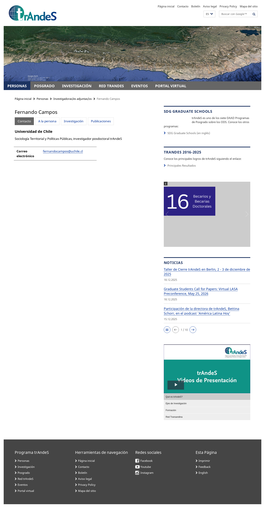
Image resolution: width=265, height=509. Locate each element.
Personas (17, 85)
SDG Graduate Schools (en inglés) (188, 138)
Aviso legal (210, 6)
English (203, 477)
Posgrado (44, 85)
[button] (209, 14)
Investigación (76, 85)
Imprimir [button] (204, 465)
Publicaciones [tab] (101, 121)
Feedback (205, 471)
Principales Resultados (181, 170)
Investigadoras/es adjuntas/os (72, 99)
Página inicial (166, 6)
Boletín (195, 6)
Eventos (139, 85)
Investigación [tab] (74, 121)
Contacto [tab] (24, 121)
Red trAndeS (111, 85)
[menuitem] (207, 401)
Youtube (145, 471)
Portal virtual (170, 85)
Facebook (146, 465)
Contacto (182, 6)
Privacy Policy (228, 6)
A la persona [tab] (47, 121)
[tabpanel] (82, 146)
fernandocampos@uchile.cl (63, 151)
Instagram (146, 477)
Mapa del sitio (249, 6)
